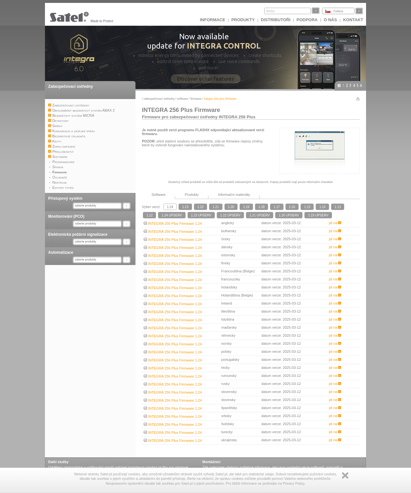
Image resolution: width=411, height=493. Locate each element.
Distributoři (275, 19)
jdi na (335, 223)
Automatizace (60, 252)
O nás (330, 19)
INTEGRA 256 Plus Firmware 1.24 (173, 223)
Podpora (307, 19)
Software (182, 98)
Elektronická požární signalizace (78, 234)
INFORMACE (212, 19)
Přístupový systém (65, 198)
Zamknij (345, 475)
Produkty (243, 19)
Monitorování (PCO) (66, 216)
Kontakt (353, 19)
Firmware (196, 98)
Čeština (338, 11)
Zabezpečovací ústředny (70, 86)
